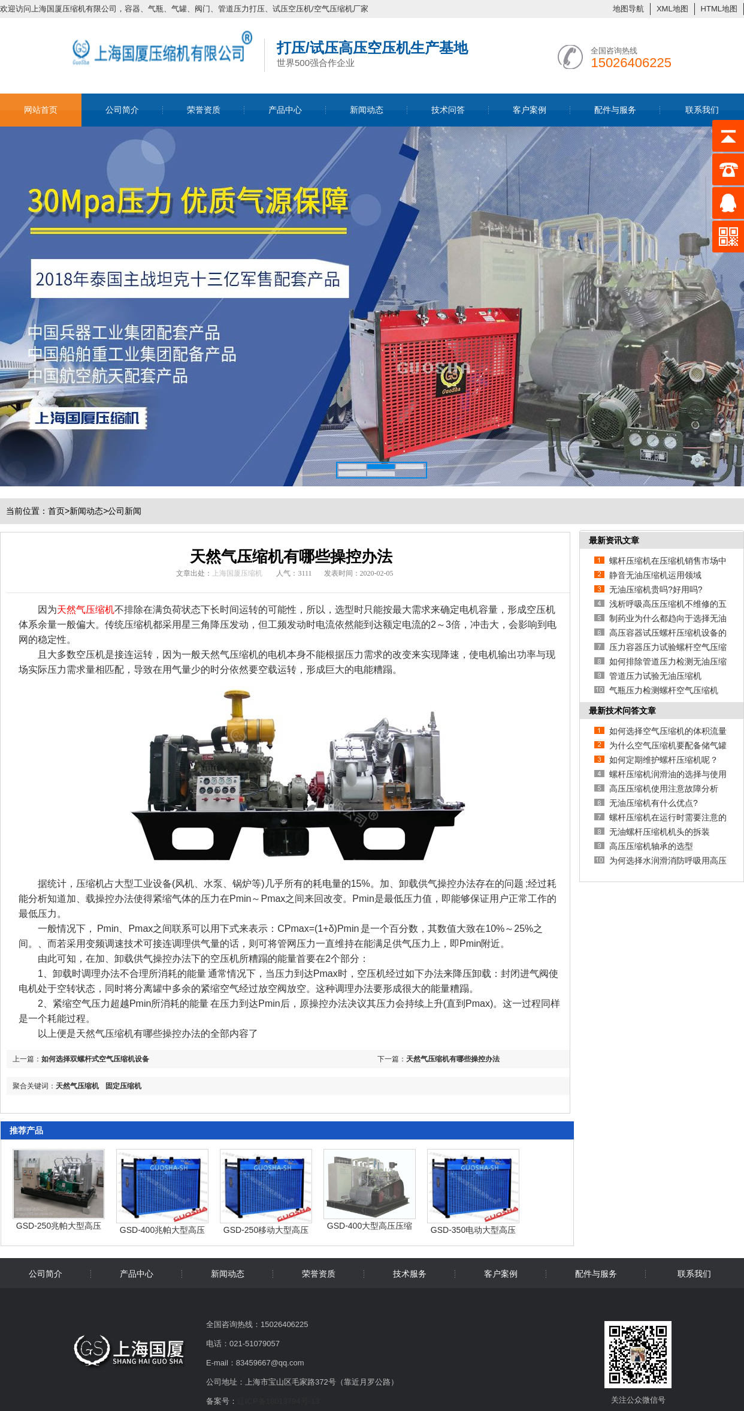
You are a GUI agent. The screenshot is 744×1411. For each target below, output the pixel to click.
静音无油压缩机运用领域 (655, 575)
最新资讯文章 (614, 540)
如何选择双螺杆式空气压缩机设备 (95, 1059)
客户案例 (529, 110)
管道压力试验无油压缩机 (655, 676)
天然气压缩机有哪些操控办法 (453, 1059)
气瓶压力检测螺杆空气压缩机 (663, 690)
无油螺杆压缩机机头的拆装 (659, 832)
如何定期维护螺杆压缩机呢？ (663, 760)
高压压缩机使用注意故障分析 (663, 788)
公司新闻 (124, 511)
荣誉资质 (203, 110)
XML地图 (672, 8)
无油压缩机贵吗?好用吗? (656, 589)
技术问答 (448, 110)
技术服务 (410, 1273)
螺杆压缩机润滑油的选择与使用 (668, 774)
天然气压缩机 (77, 1086)
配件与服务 (615, 110)
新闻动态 (366, 110)
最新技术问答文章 (622, 710)
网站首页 (41, 110)
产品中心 (285, 110)
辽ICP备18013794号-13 (278, 1401)
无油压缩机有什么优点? (653, 803)
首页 (58, 511)
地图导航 (628, 8)
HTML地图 (719, 8)
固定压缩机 (123, 1086)
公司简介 (122, 110)
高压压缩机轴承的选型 (651, 846)
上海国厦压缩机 (237, 573)
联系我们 (702, 110)
